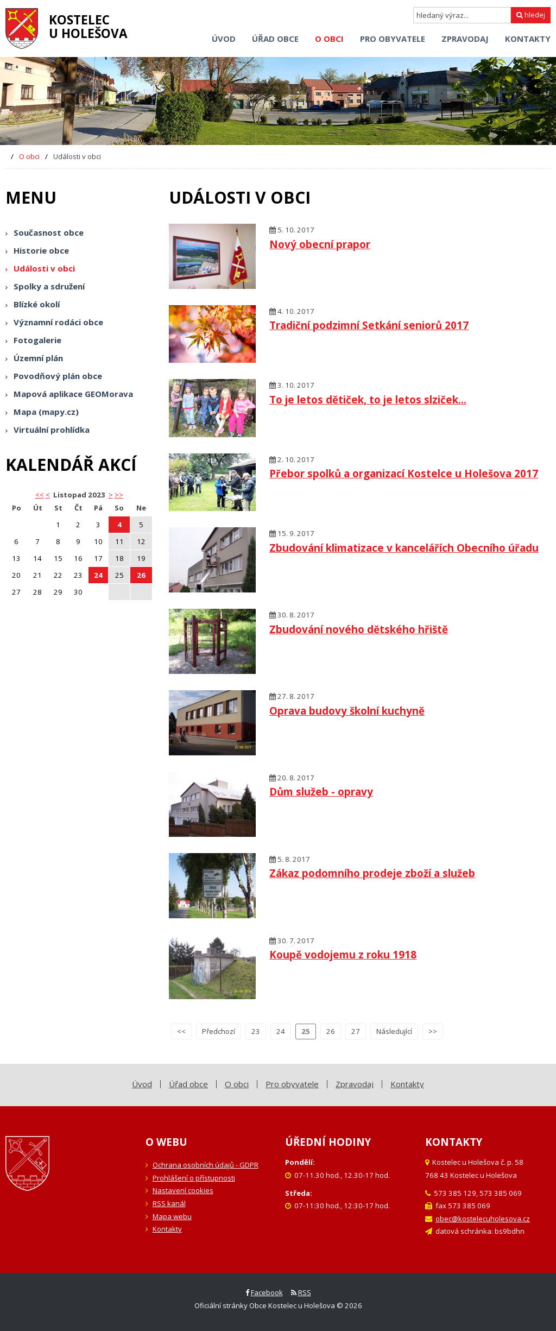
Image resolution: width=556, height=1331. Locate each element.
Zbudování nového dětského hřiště (358, 629)
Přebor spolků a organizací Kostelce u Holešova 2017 (403, 473)
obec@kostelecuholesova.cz (482, 1218)
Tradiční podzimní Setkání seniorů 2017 (369, 325)
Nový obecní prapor (319, 244)
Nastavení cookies (183, 1190)
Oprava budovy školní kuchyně (347, 710)
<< (181, 1031)
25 (305, 1031)
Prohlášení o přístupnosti (194, 1178)
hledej (530, 15)
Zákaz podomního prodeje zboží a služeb (372, 873)
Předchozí (218, 1031)
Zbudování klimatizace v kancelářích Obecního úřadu (404, 547)
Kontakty (167, 1229)
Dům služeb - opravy (321, 791)
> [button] (111, 495)
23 (255, 1031)
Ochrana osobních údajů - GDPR (205, 1165)
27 (355, 1031)
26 (141, 575)
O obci (29, 156)
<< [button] (39, 495)
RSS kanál (169, 1203)
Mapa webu (172, 1216)
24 (98, 575)
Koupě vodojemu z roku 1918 (342, 954)
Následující (394, 1031)
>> (119, 495)
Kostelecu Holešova (88, 26)
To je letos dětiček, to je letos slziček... (367, 399)
